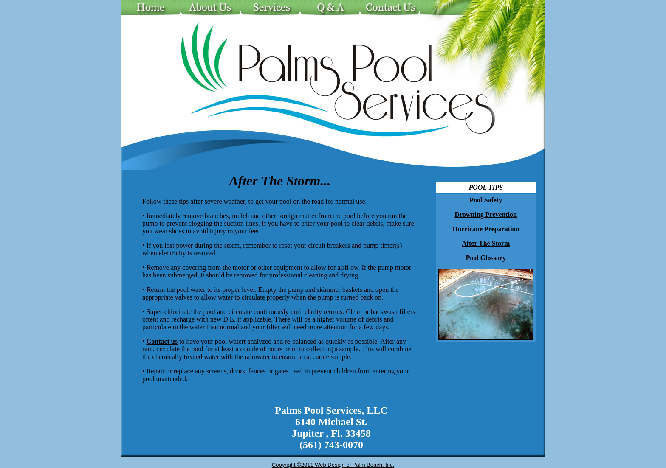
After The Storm (486, 243)
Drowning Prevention (485, 214)
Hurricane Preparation (485, 229)
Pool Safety (485, 200)
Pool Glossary (486, 257)
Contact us (162, 341)
